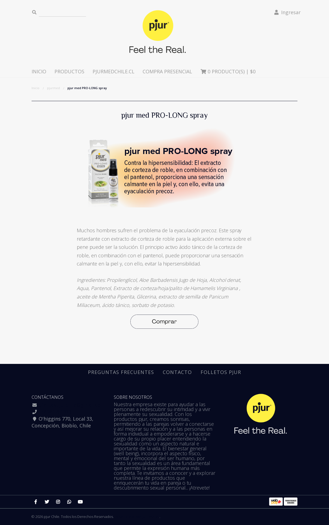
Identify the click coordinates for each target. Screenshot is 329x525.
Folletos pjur (221, 372)
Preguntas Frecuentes (121, 372)
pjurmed (53, 88)
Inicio (39, 71)
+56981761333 (55, 411)
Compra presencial (167, 71)
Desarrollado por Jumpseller (137, 516)
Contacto (177, 372)
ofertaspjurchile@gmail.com (72, 405)
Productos (69, 71)
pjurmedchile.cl (113, 71)
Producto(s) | (228, 71)
